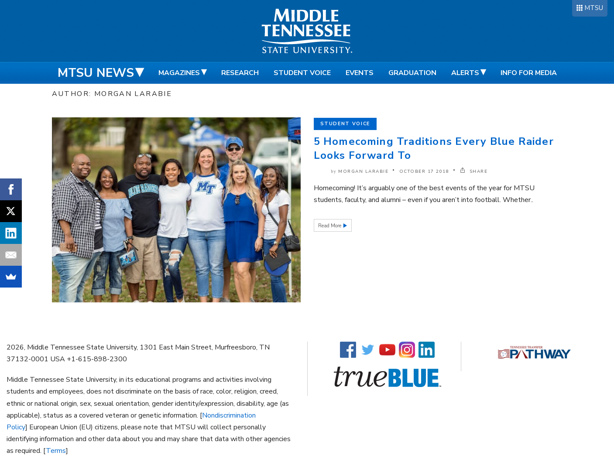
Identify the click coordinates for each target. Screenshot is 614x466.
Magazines (179, 73)
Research (240, 73)
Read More (330, 226)
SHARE (474, 171)
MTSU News (96, 73)
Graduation (412, 73)
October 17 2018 (424, 171)
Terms (56, 451)
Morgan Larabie (363, 171)
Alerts (465, 73)
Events (360, 73)
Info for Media (529, 73)
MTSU (593, 7)
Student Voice (302, 73)
